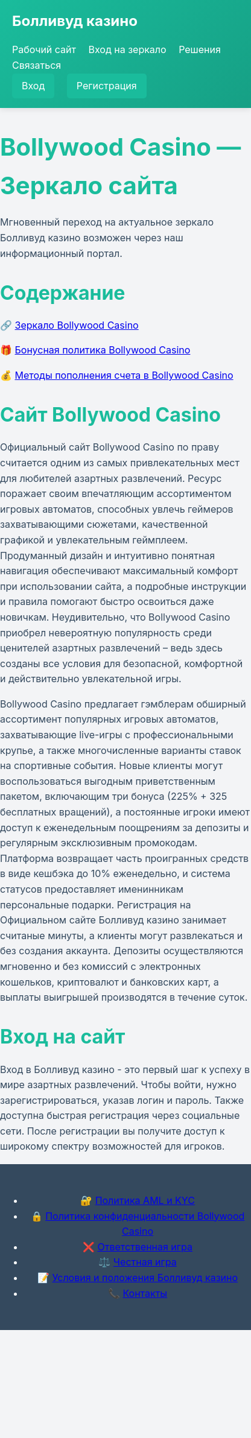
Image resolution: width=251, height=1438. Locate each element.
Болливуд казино (75, 21)
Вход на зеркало (128, 49)
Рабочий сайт (44, 49)
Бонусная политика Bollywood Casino (103, 350)
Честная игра (145, 1262)
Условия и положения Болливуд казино (145, 1278)
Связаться (36, 65)
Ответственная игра (144, 1247)
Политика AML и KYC (145, 1200)
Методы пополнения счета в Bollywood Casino (124, 375)
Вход (33, 86)
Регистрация (107, 86)
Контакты (144, 1293)
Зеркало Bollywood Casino (77, 325)
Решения (200, 49)
